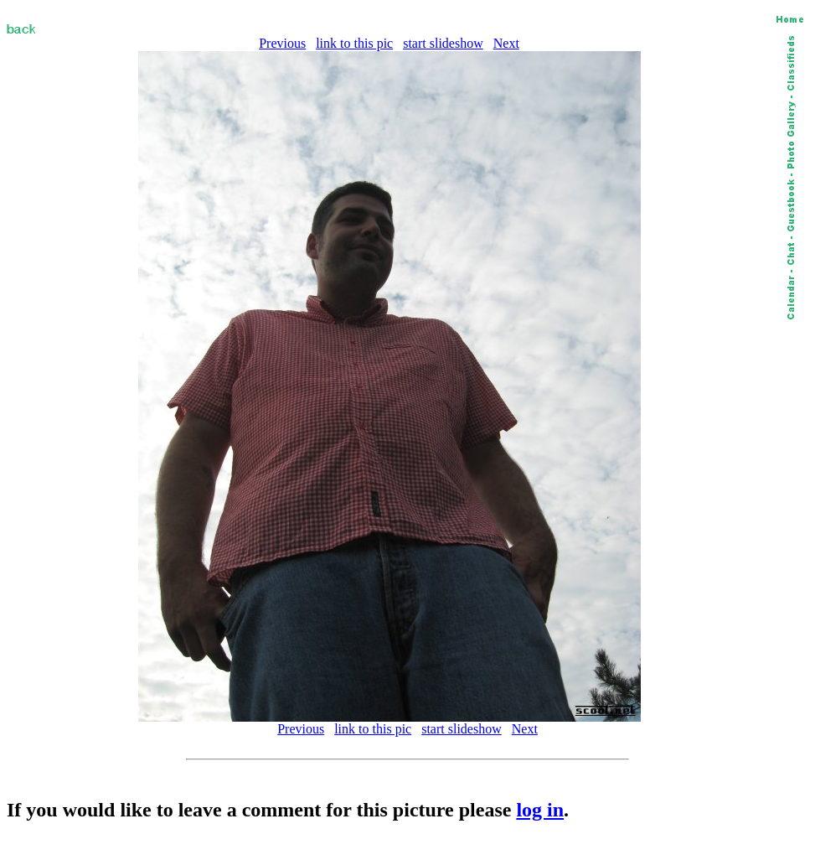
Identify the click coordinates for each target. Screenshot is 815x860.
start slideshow (443, 43)
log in (540, 810)
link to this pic (354, 43)
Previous (282, 43)
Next (506, 43)
